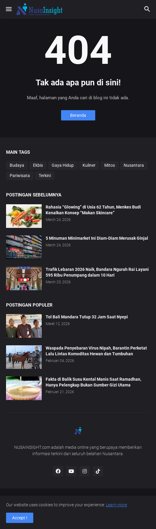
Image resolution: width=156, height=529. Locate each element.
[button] (8, 9)
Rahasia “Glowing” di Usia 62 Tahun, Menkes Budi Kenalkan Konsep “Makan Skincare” (93, 210)
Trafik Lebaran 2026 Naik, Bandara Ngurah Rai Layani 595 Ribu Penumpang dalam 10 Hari (97, 272)
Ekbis (38, 165)
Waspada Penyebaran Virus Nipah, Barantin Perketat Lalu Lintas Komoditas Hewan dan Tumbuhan (96, 351)
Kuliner (89, 165)
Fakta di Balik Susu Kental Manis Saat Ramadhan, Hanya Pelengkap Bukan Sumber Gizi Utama (93, 382)
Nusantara (134, 165)
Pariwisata (20, 175)
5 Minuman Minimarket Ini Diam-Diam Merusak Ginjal (97, 238)
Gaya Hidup (63, 165)
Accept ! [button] (19, 517)
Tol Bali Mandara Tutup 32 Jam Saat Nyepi (87, 316)
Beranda (78, 115)
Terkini (45, 175)
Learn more (116, 504)
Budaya (17, 165)
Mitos (109, 165)
